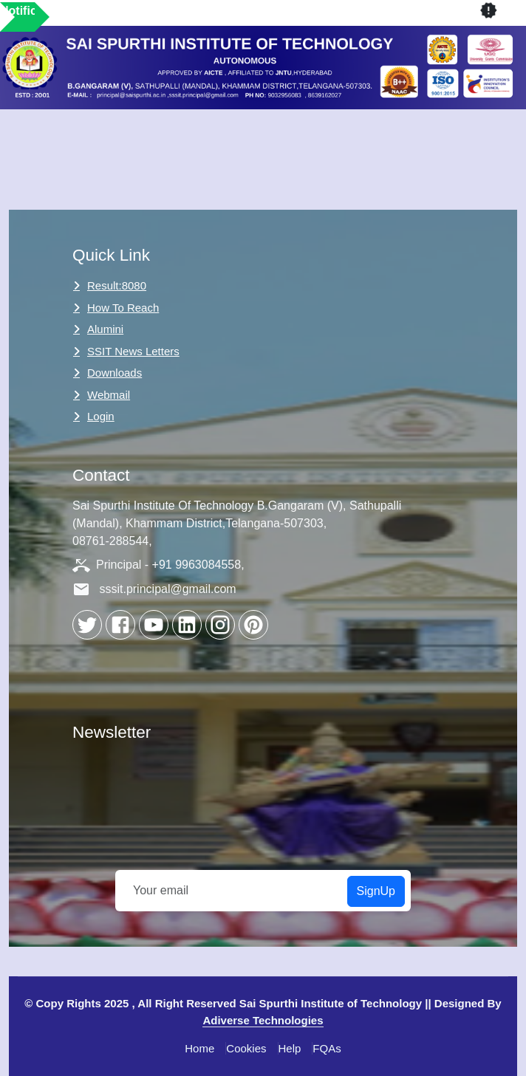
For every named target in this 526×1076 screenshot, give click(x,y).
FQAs (326, 1048)
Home (199, 1048)
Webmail (108, 394)
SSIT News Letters (133, 351)
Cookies (246, 1048)
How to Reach (123, 307)
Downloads (114, 372)
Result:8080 (116, 285)
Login (101, 416)
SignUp (376, 891)
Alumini (105, 329)
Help (290, 1048)
